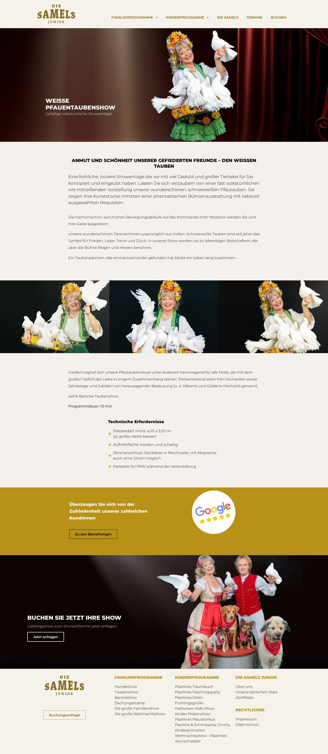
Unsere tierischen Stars (256, 692)
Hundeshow (126, 686)
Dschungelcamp (130, 703)
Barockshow (126, 697)
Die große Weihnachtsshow (140, 714)
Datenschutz (247, 724)
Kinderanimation (190, 730)
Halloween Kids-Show (195, 708)
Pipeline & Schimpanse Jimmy (202, 725)
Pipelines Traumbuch (194, 686)
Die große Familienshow (137, 708)
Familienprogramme (134, 17)
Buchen (278, 17)
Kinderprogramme (187, 17)
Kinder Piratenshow (192, 714)
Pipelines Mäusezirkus (195, 719)
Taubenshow (126, 692)
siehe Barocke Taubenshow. (93, 396)
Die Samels (227, 17)
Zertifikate (245, 697)
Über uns (244, 686)
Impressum (246, 719)
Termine (254, 17)
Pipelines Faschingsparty (197, 692)
